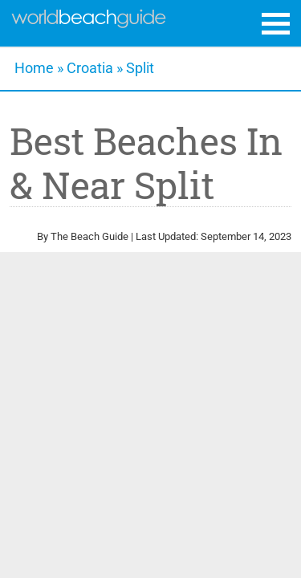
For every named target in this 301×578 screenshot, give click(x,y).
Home (34, 68)
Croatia (90, 68)
